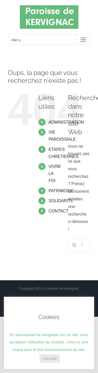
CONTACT (58, 211)
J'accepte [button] (50, 358)
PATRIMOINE (61, 191)
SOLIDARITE (61, 201)
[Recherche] (74, 244)
